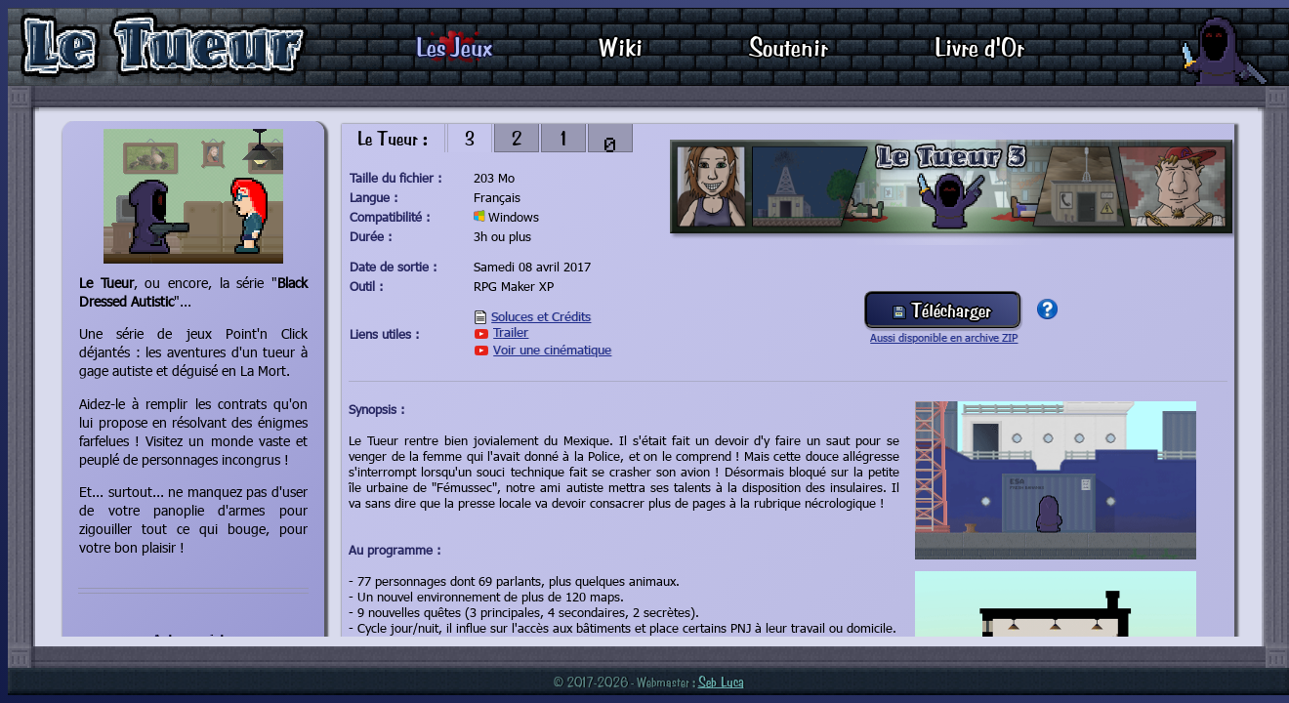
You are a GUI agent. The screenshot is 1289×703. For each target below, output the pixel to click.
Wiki (621, 46)
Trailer (510, 332)
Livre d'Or (979, 46)
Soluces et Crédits (541, 316)
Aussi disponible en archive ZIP (944, 337)
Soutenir (788, 46)
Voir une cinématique (552, 349)
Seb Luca (721, 681)
